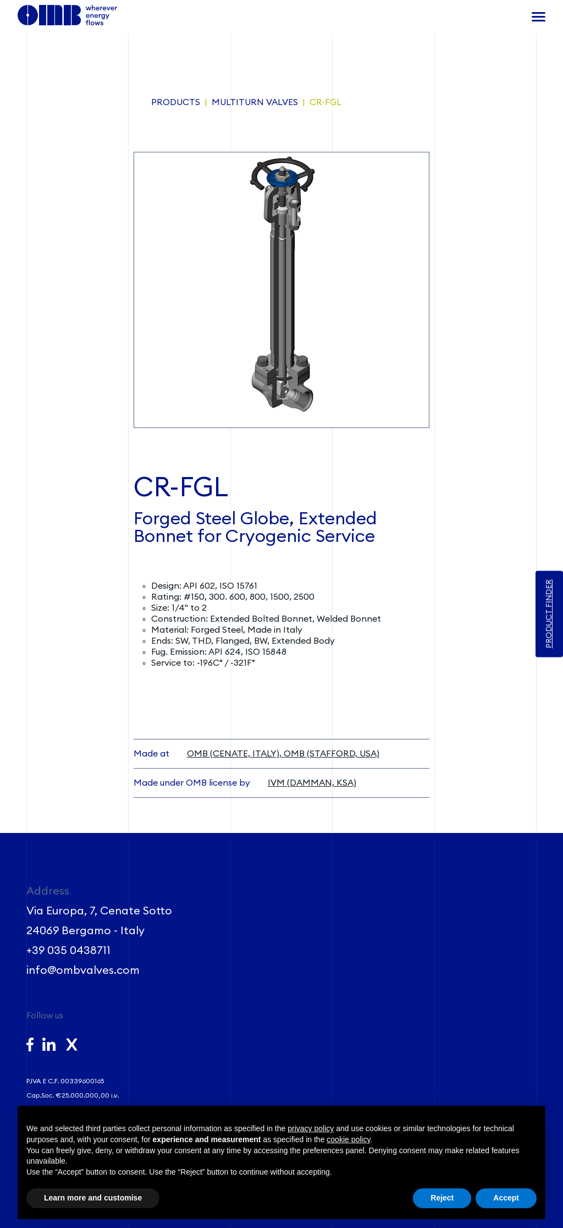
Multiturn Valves (255, 102)
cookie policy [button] (348, 1139)
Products (175, 102)
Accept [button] (506, 1197)
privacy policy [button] (311, 1128)
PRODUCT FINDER (549, 614)
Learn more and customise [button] (93, 1197)
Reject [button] (442, 1197)
